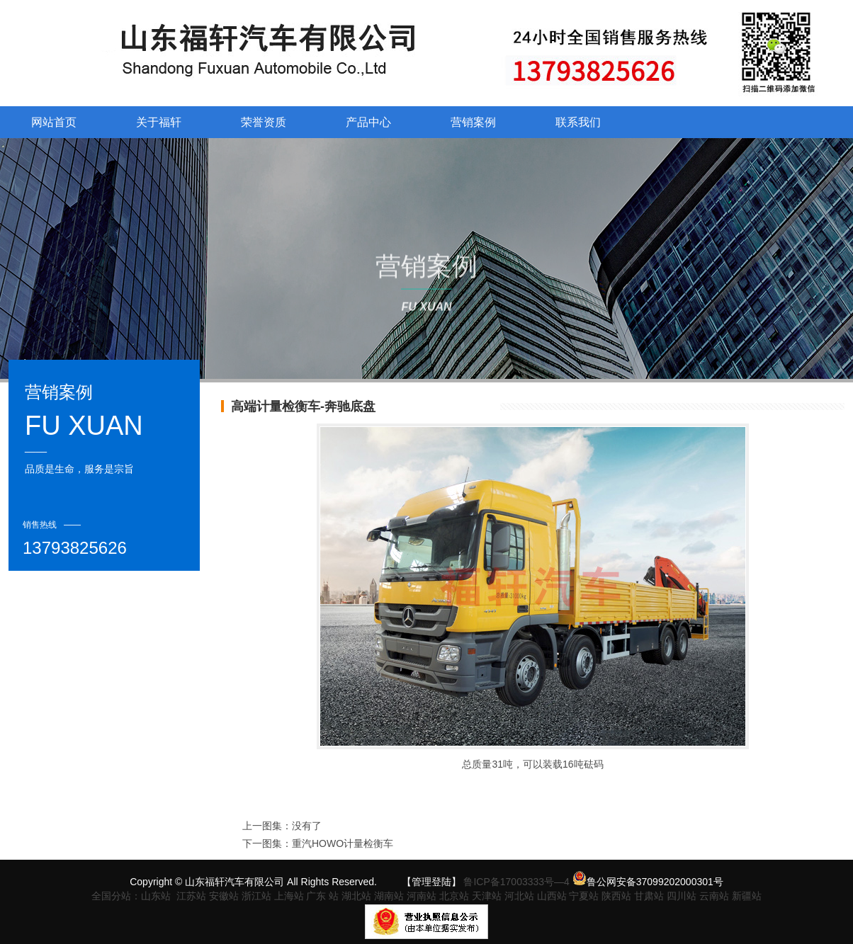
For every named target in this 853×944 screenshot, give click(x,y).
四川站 (681, 896)
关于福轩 (158, 122)
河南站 (421, 896)
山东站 (156, 896)
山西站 (553, 896)
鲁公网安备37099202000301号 (647, 881)
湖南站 (389, 896)
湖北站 (356, 896)
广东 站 (322, 896)
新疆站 (747, 896)
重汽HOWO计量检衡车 (342, 843)
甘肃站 (649, 896)
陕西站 (616, 896)
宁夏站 (584, 896)
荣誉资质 (263, 122)
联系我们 (578, 122)
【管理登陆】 (431, 882)
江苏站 (191, 896)
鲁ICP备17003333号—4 (516, 881)
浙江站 (256, 896)
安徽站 (224, 896)
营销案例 (473, 122)
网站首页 (54, 122)
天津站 (487, 896)
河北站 (519, 896)
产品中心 (368, 122)
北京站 (454, 896)
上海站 (289, 896)
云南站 (714, 896)
